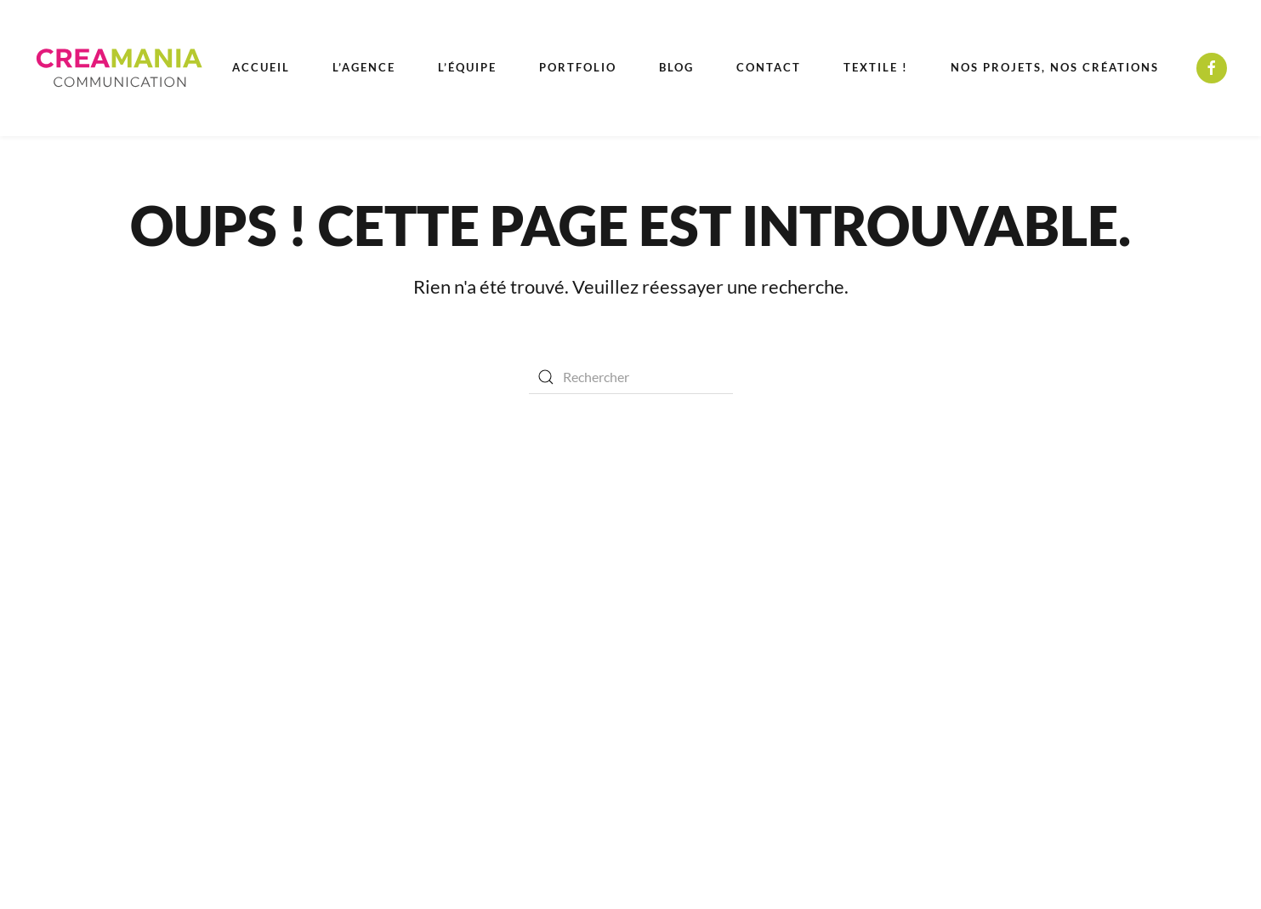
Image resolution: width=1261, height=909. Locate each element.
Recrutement (169, 693)
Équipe (141, 577)
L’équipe (467, 67)
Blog (676, 67)
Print (487, 606)
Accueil (261, 67)
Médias (493, 635)
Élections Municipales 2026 (211, 722)
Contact (768, 67)
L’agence (363, 67)
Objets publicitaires (529, 722)
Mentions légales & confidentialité (220, 635)
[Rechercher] (631, 377)
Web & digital (511, 751)
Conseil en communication (549, 577)
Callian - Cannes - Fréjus (924, 573)
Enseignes (501, 664)
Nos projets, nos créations (1055, 67)
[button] (1129, 840)
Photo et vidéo (515, 780)
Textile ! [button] (876, 67)
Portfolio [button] (577, 67)
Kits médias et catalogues (195, 664)
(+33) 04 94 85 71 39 (913, 602)
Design (492, 693)
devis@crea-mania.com (920, 631)
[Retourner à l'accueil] (119, 68)
